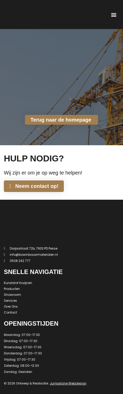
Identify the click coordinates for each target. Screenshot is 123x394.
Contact (10, 312)
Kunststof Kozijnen (18, 283)
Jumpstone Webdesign (68, 383)
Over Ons (11, 306)
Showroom (12, 294)
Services (10, 300)
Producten (12, 289)
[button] (113, 14)
